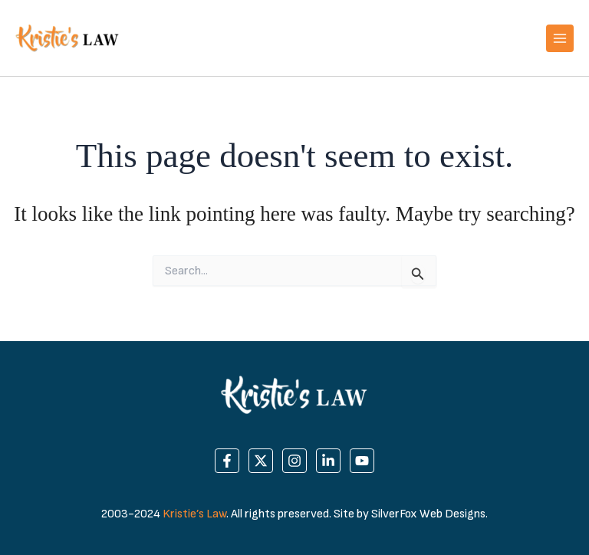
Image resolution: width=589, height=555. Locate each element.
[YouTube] (362, 460)
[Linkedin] (328, 460)
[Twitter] (260, 460)
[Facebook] (227, 460)
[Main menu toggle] (560, 38)
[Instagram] (294, 460)
